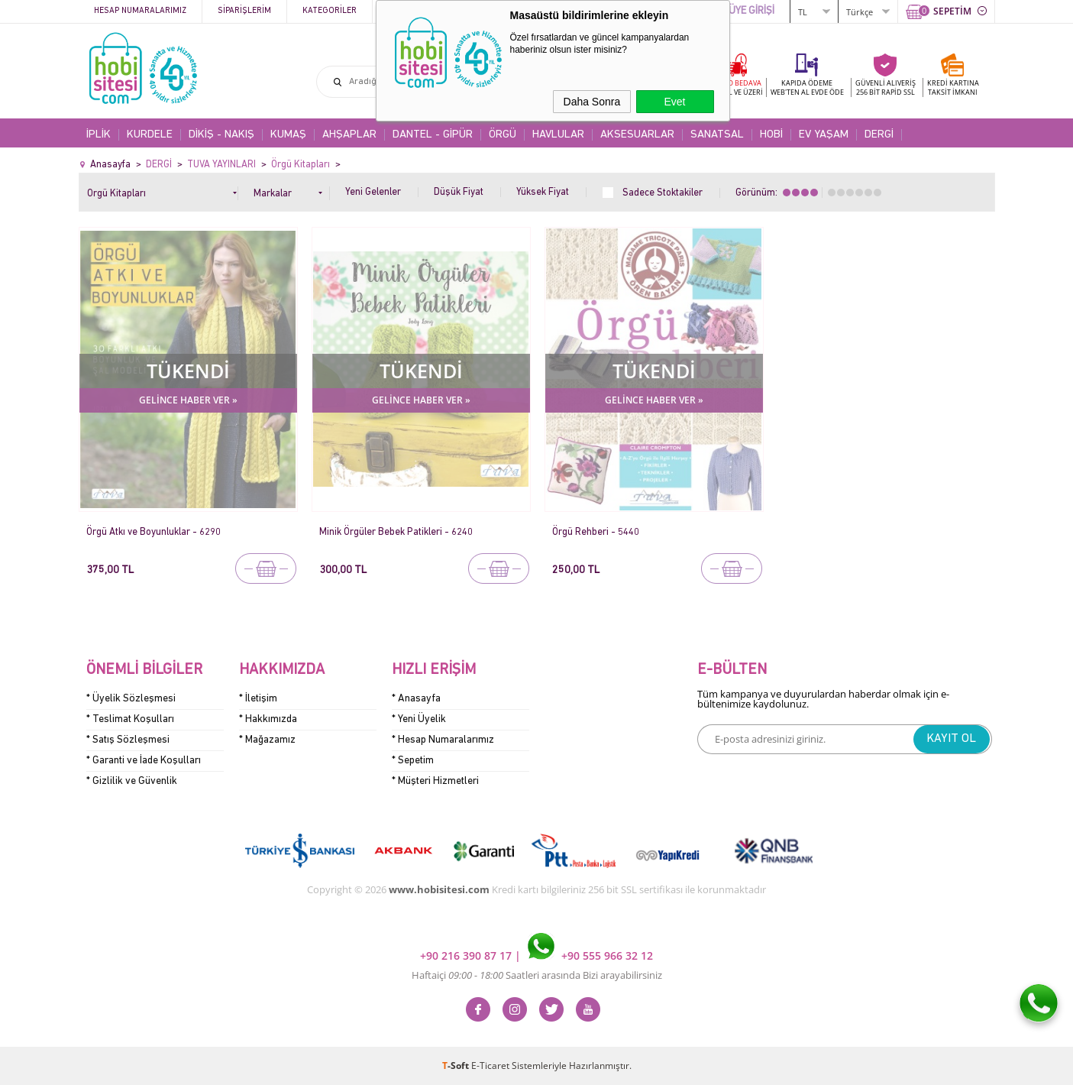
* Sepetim (413, 760)
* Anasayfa (416, 698)
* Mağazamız (267, 740)
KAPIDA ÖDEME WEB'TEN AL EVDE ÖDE (807, 87)
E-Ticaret (490, 1065)
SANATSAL (717, 135)
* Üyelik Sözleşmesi (131, 698)
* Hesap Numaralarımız (443, 740)
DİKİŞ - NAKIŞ (221, 135)
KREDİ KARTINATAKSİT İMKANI (953, 87)
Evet (674, 102)
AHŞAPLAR (349, 135)
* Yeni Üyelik (419, 719)
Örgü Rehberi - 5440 (595, 532)
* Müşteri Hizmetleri (435, 781)
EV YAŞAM (823, 135)
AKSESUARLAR (637, 135)
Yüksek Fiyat (542, 192)
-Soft (456, 1065)
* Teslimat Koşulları (130, 719)
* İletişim (258, 698)
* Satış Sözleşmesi (128, 740)
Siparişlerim (244, 11)
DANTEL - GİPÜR (433, 135)
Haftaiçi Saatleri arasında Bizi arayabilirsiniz (537, 975)
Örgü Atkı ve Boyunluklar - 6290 (153, 532)
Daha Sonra (592, 102)
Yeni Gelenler (373, 192)
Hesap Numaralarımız (140, 11)
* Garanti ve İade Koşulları (143, 760)
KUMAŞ (288, 135)
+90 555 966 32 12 (590, 955)
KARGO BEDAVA (735, 87)
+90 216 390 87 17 (467, 955)
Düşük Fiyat (458, 192)
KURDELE (150, 135)
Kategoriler (329, 11)
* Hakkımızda (268, 719)
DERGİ (879, 135)
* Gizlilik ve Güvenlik (131, 781)
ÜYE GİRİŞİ (751, 11)
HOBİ (771, 135)
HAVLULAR (558, 135)
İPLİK (98, 135)
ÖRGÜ (502, 135)
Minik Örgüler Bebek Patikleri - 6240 (396, 532)
